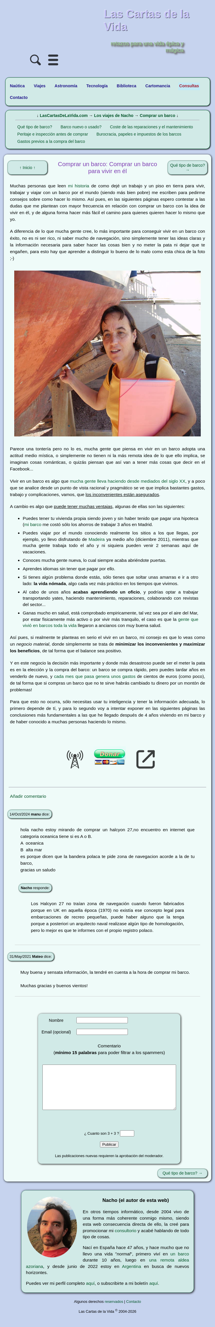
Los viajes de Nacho (113, 115)
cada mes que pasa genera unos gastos (94, 676)
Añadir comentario (28, 796)
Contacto (133, 1310)
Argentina (131, 1275)
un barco (179, 1262)
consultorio (125, 1239)
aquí (90, 1291)
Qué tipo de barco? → (187, 167)
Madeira (97, 539)
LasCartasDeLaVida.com (64, 115)
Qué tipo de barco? (34, 127)
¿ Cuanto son (95, 1142)
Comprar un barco (157, 115)
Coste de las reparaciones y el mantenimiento (151, 127)
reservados (114, 1310)
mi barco (32, 524)
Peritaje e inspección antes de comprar (52, 134)
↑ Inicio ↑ (27, 167)
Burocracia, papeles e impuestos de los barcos (138, 134)
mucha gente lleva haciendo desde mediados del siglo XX (127, 481)
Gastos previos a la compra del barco (51, 141)
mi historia (78, 185)
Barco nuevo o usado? (80, 127)
